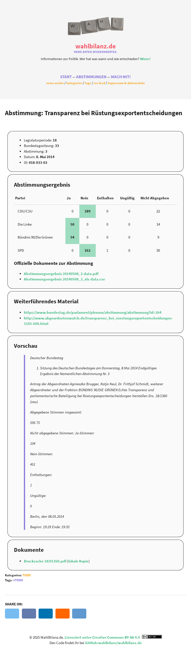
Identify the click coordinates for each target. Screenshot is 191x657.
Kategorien (74, 83)
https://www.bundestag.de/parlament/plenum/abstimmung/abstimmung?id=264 (92, 312)
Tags (88, 83)
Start (66, 76)
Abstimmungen (91, 76)
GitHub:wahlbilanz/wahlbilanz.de (113, 642)
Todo (27, 575)
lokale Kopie (78, 561)
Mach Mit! (121, 76)
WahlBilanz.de (95, 46)
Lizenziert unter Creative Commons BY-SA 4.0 (113, 637)
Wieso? (145, 59)
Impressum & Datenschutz (126, 83)
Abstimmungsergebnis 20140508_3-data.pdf (61, 273)
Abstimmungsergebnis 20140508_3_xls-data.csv (64, 279)
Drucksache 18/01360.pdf (45, 561)
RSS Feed (99, 83)
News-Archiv (55, 83)
